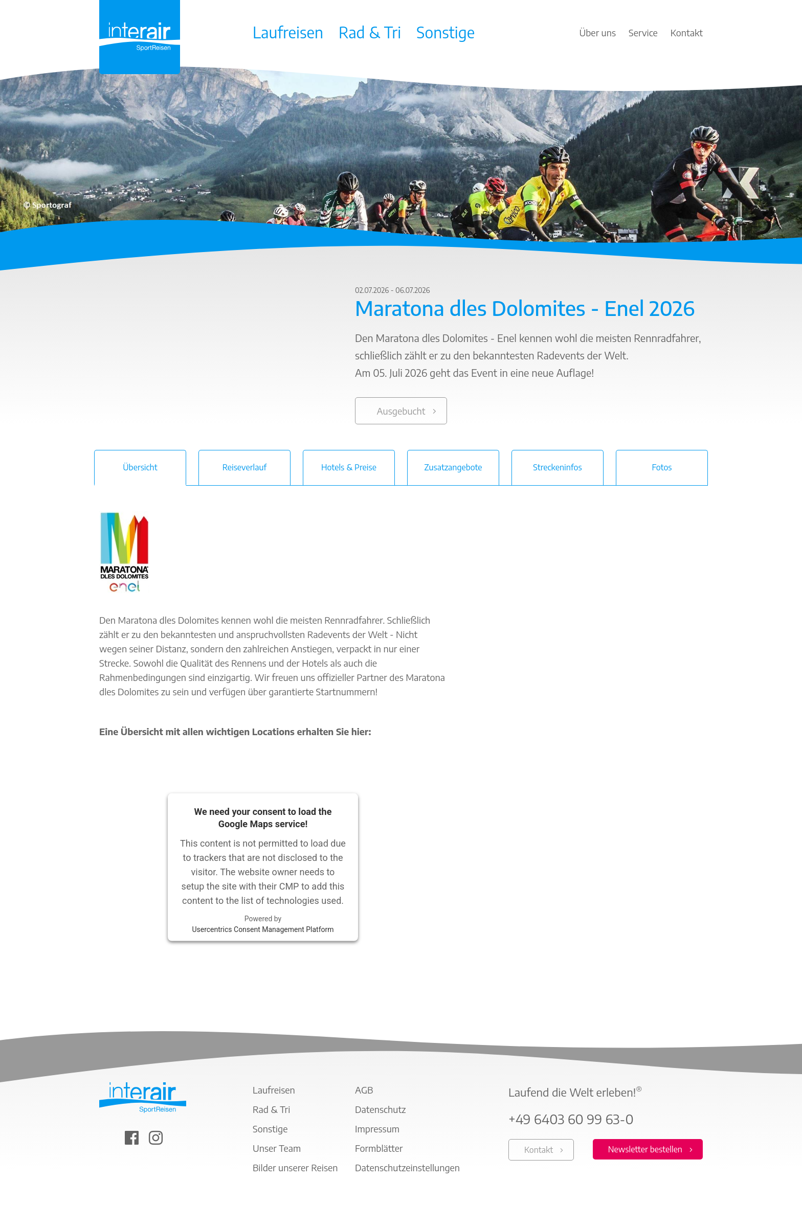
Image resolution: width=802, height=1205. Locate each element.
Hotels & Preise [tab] (348, 467)
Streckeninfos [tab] (557, 467)
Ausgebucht (400, 411)
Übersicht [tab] (140, 467)
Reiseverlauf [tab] (244, 467)
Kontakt (538, 1150)
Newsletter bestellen (645, 1149)
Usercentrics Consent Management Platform (262, 929)
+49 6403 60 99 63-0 (571, 1119)
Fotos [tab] (662, 467)
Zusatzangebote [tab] (453, 467)
